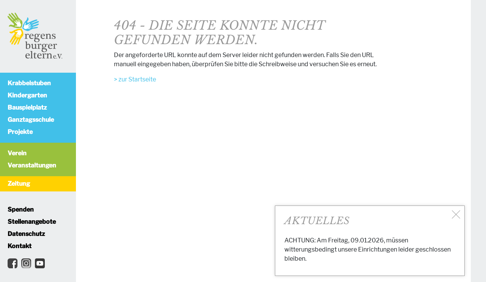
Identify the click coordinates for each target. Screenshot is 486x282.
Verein (17, 153)
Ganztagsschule (31, 119)
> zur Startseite (135, 79)
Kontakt (20, 246)
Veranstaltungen (32, 165)
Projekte (20, 131)
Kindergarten (27, 95)
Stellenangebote (32, 221)
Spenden (21, 209)
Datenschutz (26, 233)
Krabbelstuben (29, 83)
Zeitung (19, 183)
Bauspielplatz (27, 107)
